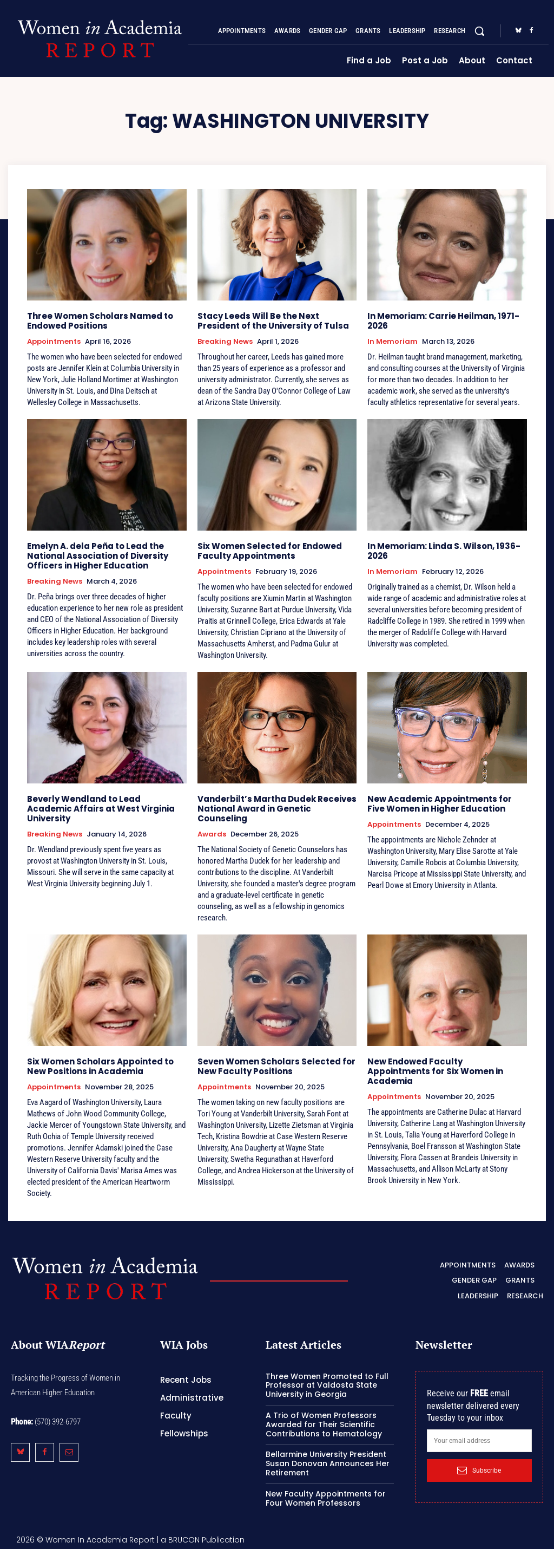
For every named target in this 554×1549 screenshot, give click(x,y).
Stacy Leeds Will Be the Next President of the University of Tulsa (273, 320)
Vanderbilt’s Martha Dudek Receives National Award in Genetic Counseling (277, 808)
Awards (211, 834)
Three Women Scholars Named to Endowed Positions (100, 320)
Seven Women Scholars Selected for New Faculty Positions (276, 1066)
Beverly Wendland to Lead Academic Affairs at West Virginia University (101, 808)
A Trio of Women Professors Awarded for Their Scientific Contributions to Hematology (324, 1424)
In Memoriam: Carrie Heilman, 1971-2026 (443, 320)
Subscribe (479, 1470)
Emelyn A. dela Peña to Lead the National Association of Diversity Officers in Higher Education (97, 555)
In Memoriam (392, 341)
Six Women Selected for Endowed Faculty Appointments (269, 550)
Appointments (54, 341)
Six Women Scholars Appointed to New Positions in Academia (100, 1066)
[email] (479, 1440)
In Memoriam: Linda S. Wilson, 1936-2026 (443, 550)
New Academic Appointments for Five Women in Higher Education (439, 803)
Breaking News (225, 341)
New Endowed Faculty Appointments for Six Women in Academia (435, 1071)
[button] (479, 31)
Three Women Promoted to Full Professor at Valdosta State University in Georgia (327, 1385)
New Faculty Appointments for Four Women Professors (326, 1498)
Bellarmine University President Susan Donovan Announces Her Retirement (328, 1463)
